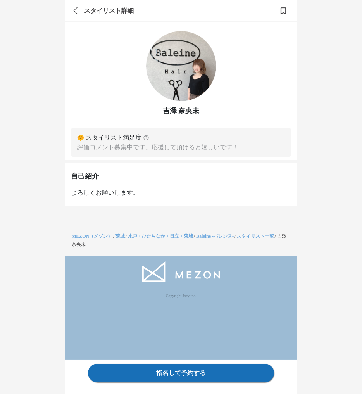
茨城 (120, 236)
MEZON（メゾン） (92, 236)
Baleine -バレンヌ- (215, 236)
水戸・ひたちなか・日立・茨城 (160, 236)
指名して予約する (181, 373)
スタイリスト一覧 (255, 236)
